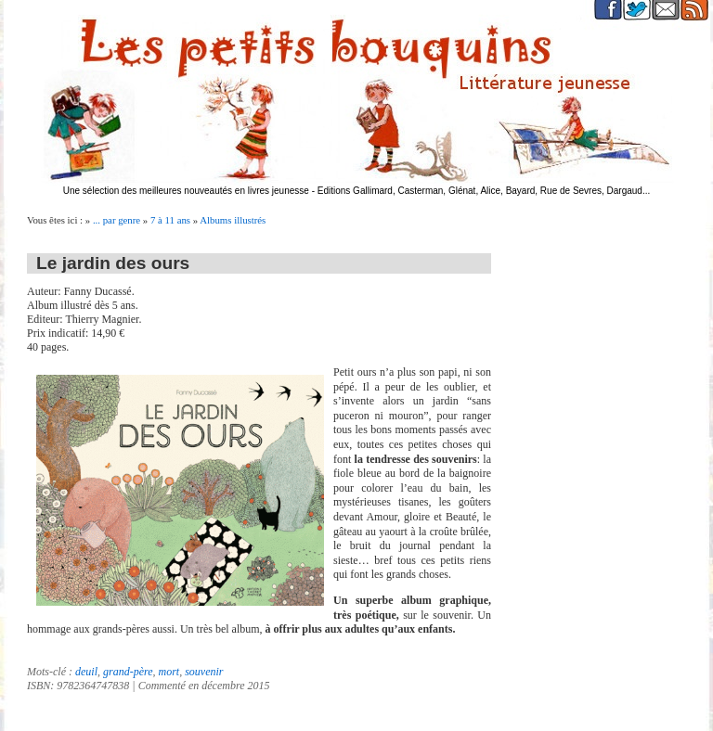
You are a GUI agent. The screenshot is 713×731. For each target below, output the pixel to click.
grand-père (128, 671)
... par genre (116, 219)
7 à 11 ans (170, 219)
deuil (86, 671)
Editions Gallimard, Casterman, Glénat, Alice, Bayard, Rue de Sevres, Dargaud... (484, 191)
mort (169, 671)
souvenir (204, 671)
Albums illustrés (233, 219)
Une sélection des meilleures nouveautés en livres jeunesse (186, 191)
